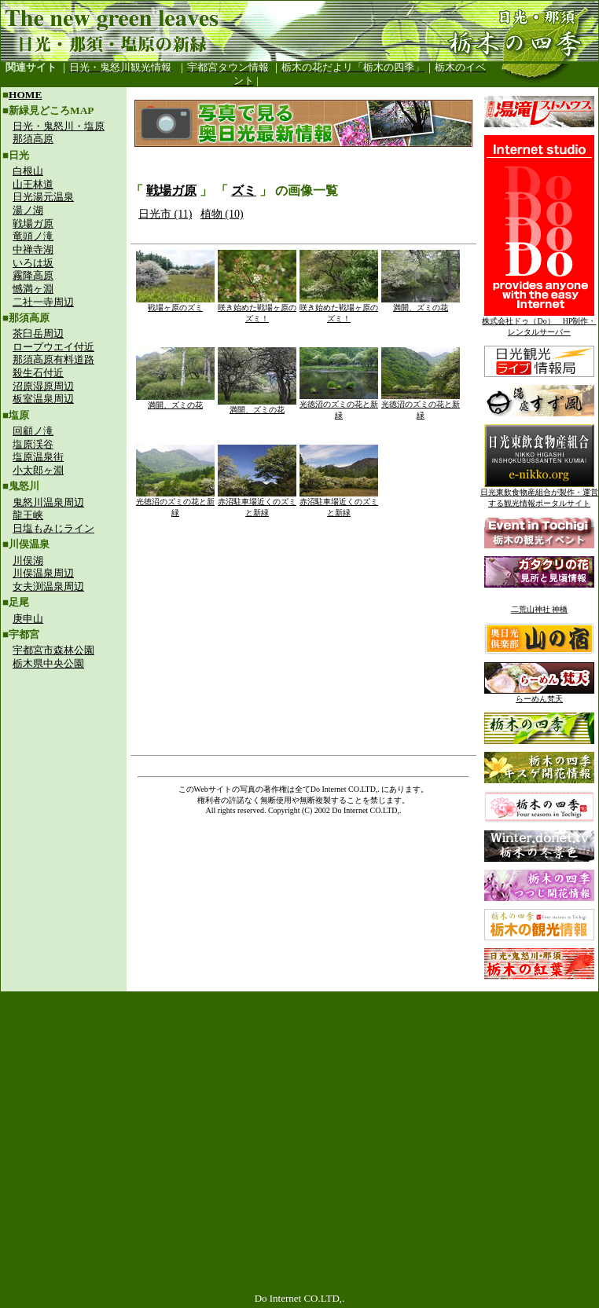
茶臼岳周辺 (38, 333)
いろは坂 (33, 263)
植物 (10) (222, 214)
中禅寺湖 (33, 249)
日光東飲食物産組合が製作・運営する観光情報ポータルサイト (539, 493)
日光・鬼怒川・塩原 (59, 126)
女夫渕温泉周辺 (48, 586)
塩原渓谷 (33, 444)
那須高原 (33, 139)
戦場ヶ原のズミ (175, 303)
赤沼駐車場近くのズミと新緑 (257, 503)
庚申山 (28, 619)
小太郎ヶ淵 (38, 470)
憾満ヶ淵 (33, 289)
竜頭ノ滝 (33, 236)
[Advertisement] (64, 782)
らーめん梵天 (539, 695)
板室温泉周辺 (43, 399)
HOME (25, 95)
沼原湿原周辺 (43, 386)
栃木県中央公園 (48, 663)
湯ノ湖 (28, 210)
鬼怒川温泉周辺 (48, 502)
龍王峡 (28, 515)
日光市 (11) (165, 214)
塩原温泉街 (38, 457)
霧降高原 (33, 275)
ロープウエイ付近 (53, 347)
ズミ (243, 190)
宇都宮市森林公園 (53, 650)
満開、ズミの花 (420, 303)
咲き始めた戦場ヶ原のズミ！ (257, 309)
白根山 (28, 171)
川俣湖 (28, 560)
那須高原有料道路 (53, 359)
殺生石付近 (38, 373)
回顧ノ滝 (33, 431)
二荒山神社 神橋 (539, 609)
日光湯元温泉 (43, 197)
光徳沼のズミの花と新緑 (339, 406)
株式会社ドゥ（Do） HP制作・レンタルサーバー (539, 322)
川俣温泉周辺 (43, 573)
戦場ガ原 (33, 223)
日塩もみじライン (53, 528)
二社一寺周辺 (43, 302)
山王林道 (33, 184)
